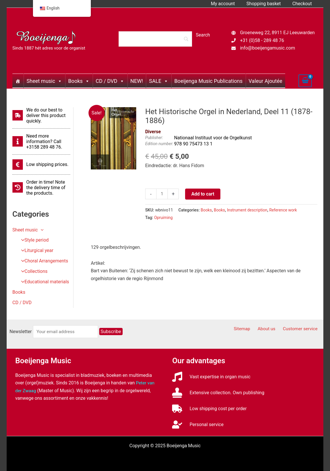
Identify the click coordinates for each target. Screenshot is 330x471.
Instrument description (249, 210)
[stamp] (218, 393)
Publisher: (154, 137)
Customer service (302, 329)
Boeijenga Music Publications (208, 81)
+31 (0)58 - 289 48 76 (262, 40)
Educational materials (43, 282)
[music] (211, 377)
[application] (41, 230)
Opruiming (163, 217)
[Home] (17, 81)
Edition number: (159, 143)
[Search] (155, 38)
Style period (33, 240)
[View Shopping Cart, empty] (305, 80)
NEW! (136, 81)
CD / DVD (110, 81)
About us (270, 329)
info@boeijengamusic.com (267, 48)
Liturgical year (35, 250)
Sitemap (247, 329)
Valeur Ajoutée (265, 81)
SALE (158, 81)
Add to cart (203, 194)
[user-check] (197, 424)
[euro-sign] (40, 164)
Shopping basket (267, 3)
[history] (41, 187)
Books (79, 81)
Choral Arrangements (42, 261)
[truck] (209, 409)
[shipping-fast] (41, 115)
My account (229, 3)
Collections (32, 271)
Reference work (286, 210)
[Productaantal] (162, 194)
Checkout (303, 3)
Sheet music (44, 81)
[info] (41, 141)
